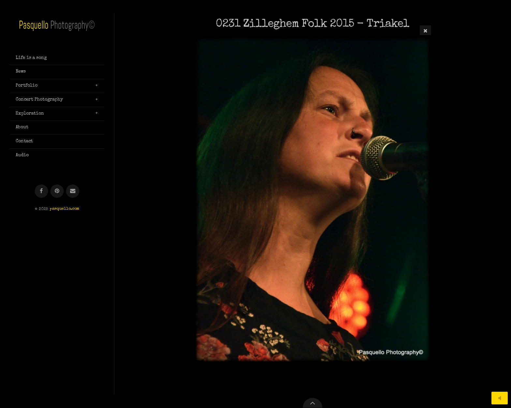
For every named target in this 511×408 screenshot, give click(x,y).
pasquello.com (64, 209)
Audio (22, 155)
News (21, 71)
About (22, 127)
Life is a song (31, 58)
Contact (24, 141)
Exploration (30, 113)
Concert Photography (39, 99)
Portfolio (26, 85)
